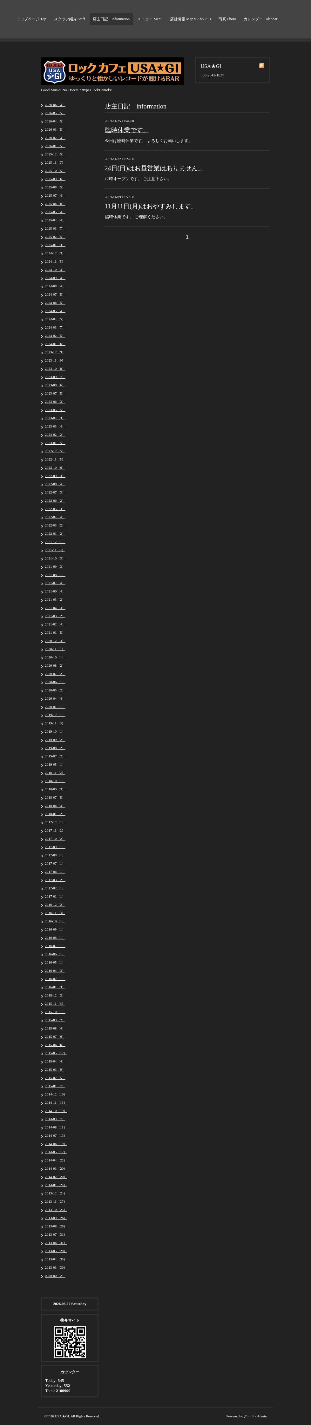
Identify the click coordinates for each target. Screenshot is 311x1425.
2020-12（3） (55, 641)
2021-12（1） (55, 542)
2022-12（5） (55, 451)
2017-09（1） (55, 847)
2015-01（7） (55, 1086)
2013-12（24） (56, 1193)
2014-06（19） (56, 1144)
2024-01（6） (55, 344)
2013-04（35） (56, 1259)
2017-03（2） (55, 880)
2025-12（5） (55, 154)
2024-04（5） (55, 319)
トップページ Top (31, 19)
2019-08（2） (55, 748)
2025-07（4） (55, 195)
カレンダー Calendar (260, 19)
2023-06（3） (55, 401)
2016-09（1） (55, 929)
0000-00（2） (55, 1276)
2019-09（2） (55, 740)
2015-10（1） (55, 1012)
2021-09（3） (55, 566)
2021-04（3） (55, 608)
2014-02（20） (56, 1177)
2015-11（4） (55, 1003)
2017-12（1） (55, 822)
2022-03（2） (55, 525)
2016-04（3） (55, 970)
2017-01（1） (55, 896)
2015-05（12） (56, 1053)
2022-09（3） (55, 476)
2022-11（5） (55, 459)
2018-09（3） (55, 789)
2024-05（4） (55, 311)
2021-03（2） (55, 616)
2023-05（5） (55, 410)
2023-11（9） (55, 360)
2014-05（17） (56, 1152)
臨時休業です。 (127, 130)
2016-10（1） (55, 921)
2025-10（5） (55, 171)
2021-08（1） (55, 575)
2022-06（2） (55, 500)
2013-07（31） (56, 1234)
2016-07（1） (55, 946)
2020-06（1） (55, 682)
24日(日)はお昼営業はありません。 (154, 168)
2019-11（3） (55, 723)
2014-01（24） (56, 1185)
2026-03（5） (55, 129)
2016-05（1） (55, 962)
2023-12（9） (55, 352)
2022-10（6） (55, 467)
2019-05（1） (55, 764)
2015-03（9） (55, 1069)
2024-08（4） (55, 286)
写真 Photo (227, 19)
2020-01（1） (55, 707)
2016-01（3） (55, 987)
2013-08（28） (56, 1226)
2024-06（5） (55, 302)
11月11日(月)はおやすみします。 (151, 206)
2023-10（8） (55, 368)
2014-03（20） (56, 1168)
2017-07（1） (55, 863)
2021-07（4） (55, 583)
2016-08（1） (55, 937)
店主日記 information (111, 19)
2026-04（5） (55, 121)
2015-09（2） (55, 1020)
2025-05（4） (55, 212)
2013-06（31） (56, 1243)
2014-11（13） (56, 1102)
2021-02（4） (55, 624)
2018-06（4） (55, 805)
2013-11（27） (56, 1201)
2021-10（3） (55, 558)
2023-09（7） (55, 377)
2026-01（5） (55, 146)
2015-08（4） (55, 1028)
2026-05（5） (55, 113)
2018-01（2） (55, 814)
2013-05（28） (56, 1251)
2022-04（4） (55, 517)
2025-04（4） (55, 220)
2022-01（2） (55, 533)
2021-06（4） (55, 591)
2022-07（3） (55, 492)
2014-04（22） (56, 1160)
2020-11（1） (55, 649)
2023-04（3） (55, 418)
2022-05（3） (55, 509)
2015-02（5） (55, 1078)
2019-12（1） (55, 715)
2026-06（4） (55, 105)
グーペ (249, 1416)
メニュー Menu (149, 19)
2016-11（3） (55, 913)
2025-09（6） (55, 179)
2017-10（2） (55, 838)
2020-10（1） (55, 657)
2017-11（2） (55, 830)
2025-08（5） (55, 187)
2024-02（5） (55, 335)
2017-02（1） (55, 888)
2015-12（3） (55, 995)
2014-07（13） (56, 1135)
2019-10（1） (55, 731)
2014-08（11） (56, 1127)
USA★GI (62, 1416)
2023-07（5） (55, 393)
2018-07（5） (55, 797)
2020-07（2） (55, 674)
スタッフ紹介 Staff (69, 19)
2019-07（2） (55, 756)
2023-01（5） (55, 443)
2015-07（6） (55, 1036)
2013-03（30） (56, 1267)
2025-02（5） (55, 237)
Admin (262, 1416)
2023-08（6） (55, 385)
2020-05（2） (55, 690)
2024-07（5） (55, 294)
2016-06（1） (55, 954)
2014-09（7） (55, 1119)
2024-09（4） (55, 278)
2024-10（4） (55, 269)
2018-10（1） (55, 781)
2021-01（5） (55, 632)
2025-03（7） (55, 228)
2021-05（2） (55, 599)
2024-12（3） (55, 253)
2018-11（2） (55, 773)
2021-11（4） (55, 550)
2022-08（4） (55, 484)
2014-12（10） (56, 1094)
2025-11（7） (55, 162)
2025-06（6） (55, 204)
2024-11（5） (55, 261)
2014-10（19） (56, 1111)
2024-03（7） (55, 327)
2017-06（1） (55, 871)
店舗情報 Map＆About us (190, 19)
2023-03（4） (55, 426)
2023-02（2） (55, 434)
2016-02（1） (55, 979)
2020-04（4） (55, 698)
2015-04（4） (55, 1061)
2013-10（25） (56, 1210)
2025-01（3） (55, 245)
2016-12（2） (55, 904)
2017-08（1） (55, 855)
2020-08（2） (55, 665)
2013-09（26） (56, 1218)
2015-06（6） (55, 1045)
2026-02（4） (55, 138)
